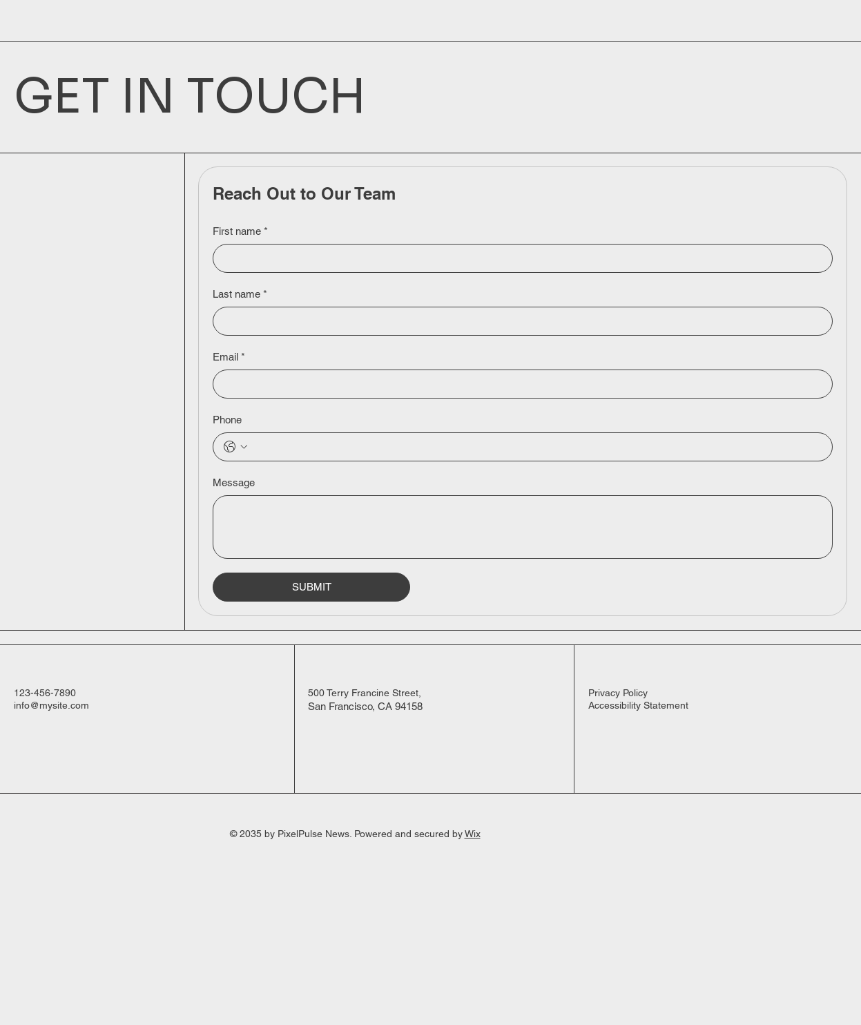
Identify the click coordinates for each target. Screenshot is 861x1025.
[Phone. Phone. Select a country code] (235, 447)
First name (240, 231)
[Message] (522, 527)
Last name (240, 294)
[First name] (518, 258)
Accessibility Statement (638, 705)
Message (234, 482)
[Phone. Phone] (536, 447)
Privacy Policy (618, 692)
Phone (227, 419)
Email (229, 356)
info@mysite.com (51, 705)
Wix (473, 833)
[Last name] (518, 321)
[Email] (518, 384)
